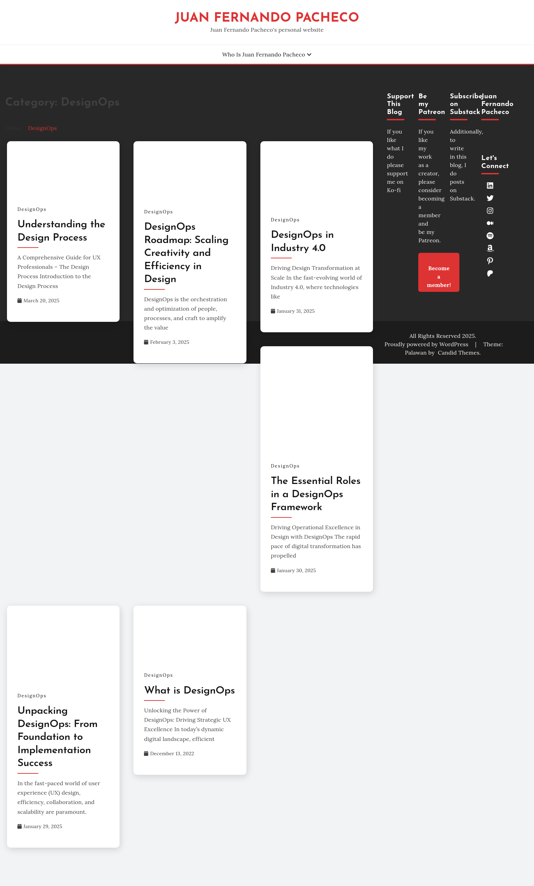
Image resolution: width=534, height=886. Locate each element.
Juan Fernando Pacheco (267, 18)
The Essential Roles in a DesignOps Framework (315, 494)
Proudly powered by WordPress (427, 344)
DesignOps (31, 209)
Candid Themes (458, 352)
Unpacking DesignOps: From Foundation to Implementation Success (57, 737)
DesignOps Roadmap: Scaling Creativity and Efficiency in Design (186, 253)
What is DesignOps (189, 691)
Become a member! (439, 272)
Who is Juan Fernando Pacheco (263, 54)
